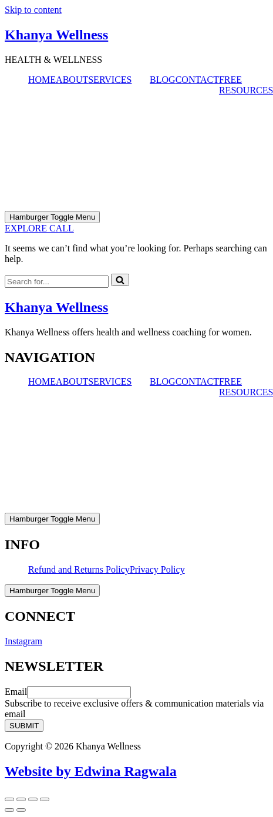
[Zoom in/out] (9, 799)
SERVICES (110, 80)
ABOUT (72, 80)
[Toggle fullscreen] (21, 799)
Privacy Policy (157, 569)
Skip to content (33, 10)
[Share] (33, 799)
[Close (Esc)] (44, 799)
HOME (42, 80)
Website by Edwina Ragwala (91, 771)
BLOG (163, 80)
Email (16, 692)
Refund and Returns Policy (79, 569)
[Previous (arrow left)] (9, 810)
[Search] (57, 281)
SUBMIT (24, 725)
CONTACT (197, 80)
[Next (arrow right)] (21, 810)
